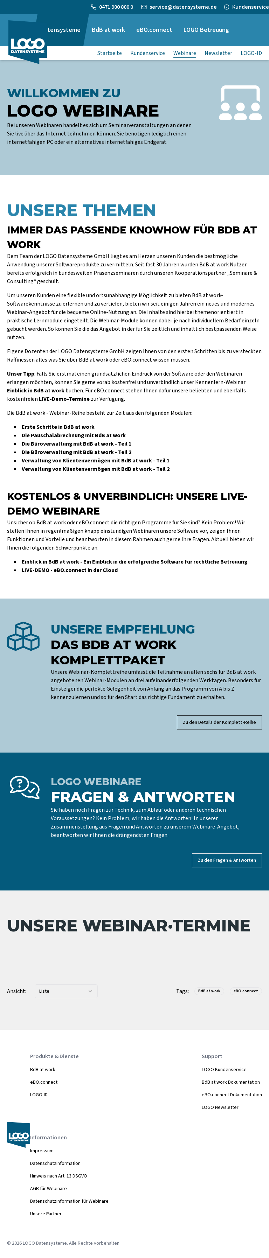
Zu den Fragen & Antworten (227, 860)
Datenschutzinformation (55, 1163)
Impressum (42, 1150)
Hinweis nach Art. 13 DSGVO (58, 1176)
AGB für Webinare (48, 1188)
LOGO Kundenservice (224, 1069)
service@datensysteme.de (183, 7)
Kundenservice (250, 7)
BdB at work (42, 1069)
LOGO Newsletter (220, 1107)
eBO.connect (43, 1082)
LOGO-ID (39, 1094)
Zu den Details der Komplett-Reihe (219, 722)
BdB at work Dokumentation (231, 1082)
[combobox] (66, 991)
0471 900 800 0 (116, 7)
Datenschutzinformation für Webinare (69, 1201)
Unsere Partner (46, 1213)
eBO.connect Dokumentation (232, 1094)
